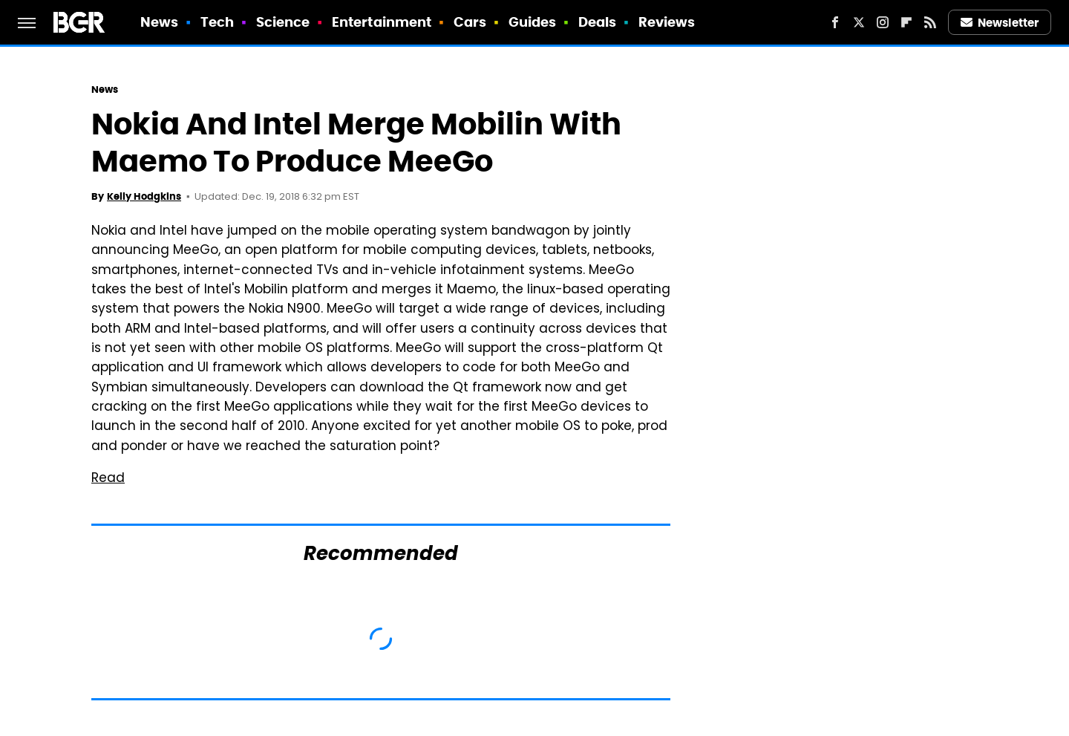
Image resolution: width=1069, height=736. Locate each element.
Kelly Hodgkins (144, 196)
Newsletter (1000, 23)
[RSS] (930, 22)
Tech (217, 21)
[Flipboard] (906, 22)
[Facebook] (835, 22)
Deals (597, 21)
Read (108, 479)
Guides (533, 21)
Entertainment (381, 21)
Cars (470, 21)
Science (283, 21)
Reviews (667, 21)
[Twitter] (859, 22)
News (159, 21)
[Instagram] (883, 22)
